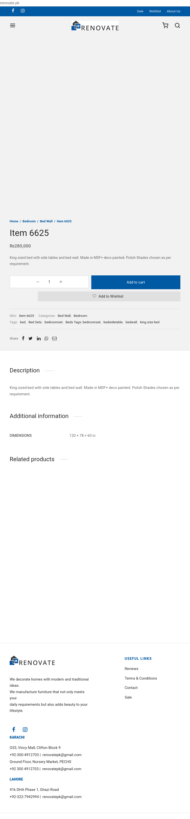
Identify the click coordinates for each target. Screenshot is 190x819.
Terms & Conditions (141, 678)
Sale (140, 11)
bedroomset (54, 321)
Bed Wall (46, 221)
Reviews (131, 669)
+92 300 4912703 (24, 769)
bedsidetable (113, 321)
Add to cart (109, 282)
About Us (173, 11)
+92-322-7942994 (24, 797)
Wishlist (155, 11)
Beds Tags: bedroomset (83, 321)
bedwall (131, 321)
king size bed (149, 321)
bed (22, 321)
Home (14, 221)
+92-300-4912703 (24, 755)
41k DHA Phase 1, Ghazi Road (34, 789)
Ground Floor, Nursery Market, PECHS (40, 762)
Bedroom (29, 221)
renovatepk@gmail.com (62, 755)
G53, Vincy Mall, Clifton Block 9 (35, 747)
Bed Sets (35, 321)
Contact (131, 688)
